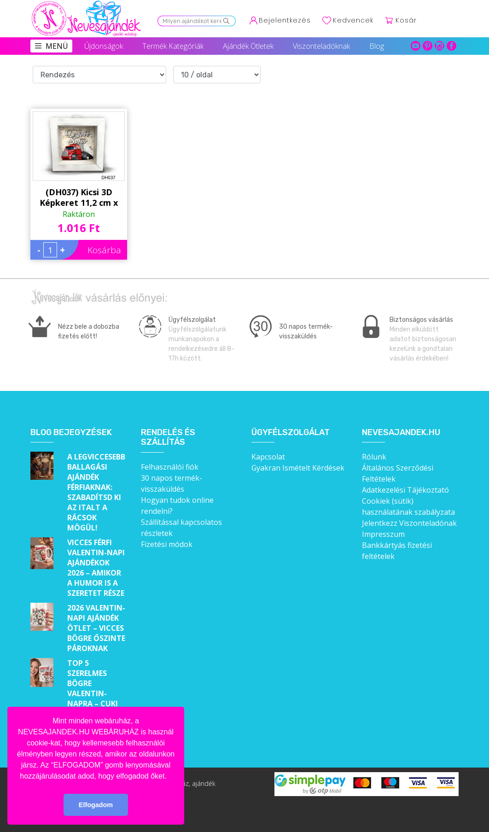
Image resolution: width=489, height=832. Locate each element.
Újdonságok (103, 46)
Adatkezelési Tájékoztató (405, 490)
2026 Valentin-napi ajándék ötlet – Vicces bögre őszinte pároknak (96, 628)
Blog (376, 46)
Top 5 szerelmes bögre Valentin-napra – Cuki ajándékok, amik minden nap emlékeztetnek (97, 703)
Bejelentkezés (285, 20)
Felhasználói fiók (169, 467)
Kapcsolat (268, 457)
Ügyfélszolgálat (290, 432)
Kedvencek (353, 20)
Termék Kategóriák (173, 46)
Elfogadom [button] (96, 805)
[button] (170, 776)
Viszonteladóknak (321, 46)
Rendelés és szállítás (168, 438)
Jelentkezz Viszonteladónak (409, 523)
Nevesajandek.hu (401, 432)
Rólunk (374, 457)
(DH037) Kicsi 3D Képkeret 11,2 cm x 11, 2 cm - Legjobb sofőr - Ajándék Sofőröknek (79, 197)
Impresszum (383, 534)
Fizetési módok (166, 544)
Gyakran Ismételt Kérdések (297, 468)
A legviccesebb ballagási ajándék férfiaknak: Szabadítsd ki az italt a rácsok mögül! (96, 492)
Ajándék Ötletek (248, 46)
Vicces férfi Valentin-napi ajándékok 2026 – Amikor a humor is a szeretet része (96, 567)
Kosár (406, 20)
